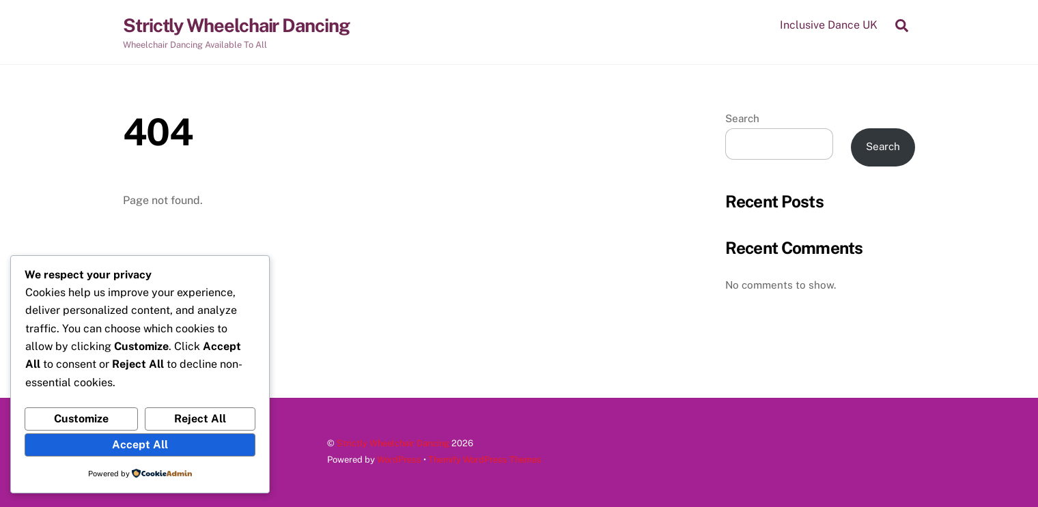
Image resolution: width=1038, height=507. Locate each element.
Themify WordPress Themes (485, 459)
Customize (81, 418)
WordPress (399, 459)
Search (742, 118)
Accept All (140, 444)
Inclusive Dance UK (829, 24)
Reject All (200, 418)
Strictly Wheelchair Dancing (393, 443)
